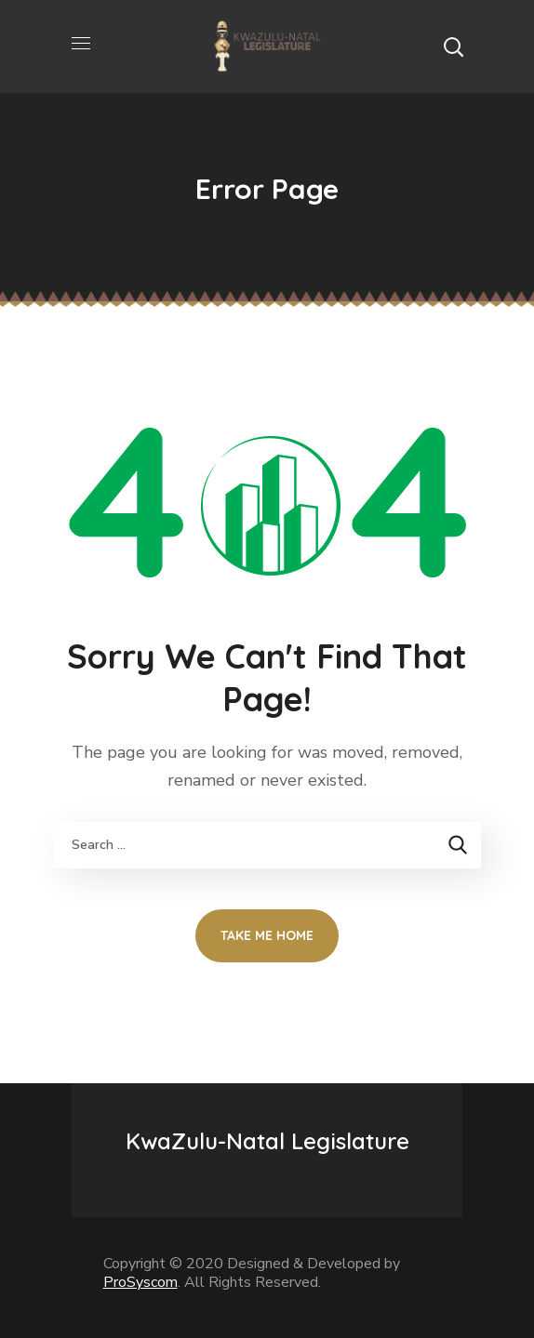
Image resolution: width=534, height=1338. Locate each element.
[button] (453, 46)
